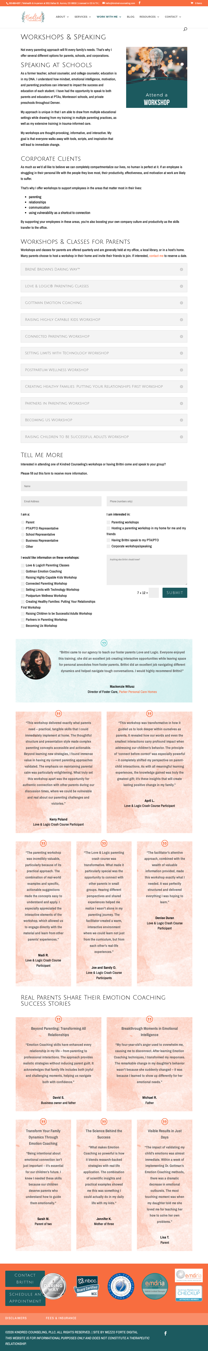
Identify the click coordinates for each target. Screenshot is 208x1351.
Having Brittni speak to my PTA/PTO (133, 540)
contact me (156, 255)
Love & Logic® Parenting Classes (45, 565)
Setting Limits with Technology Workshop (50, 589)
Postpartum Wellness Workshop (44, 595)
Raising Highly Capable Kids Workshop (49, 577)
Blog (130, 16)
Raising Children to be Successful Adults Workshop (56, 613)
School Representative (38, 534)
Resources (148, 16)
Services (81, 16)
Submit (175, 593)
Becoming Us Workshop (39, 625)
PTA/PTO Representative (39, 528)
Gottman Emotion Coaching (41, 571)
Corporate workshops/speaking (129, 546)
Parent (27, 522)
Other (27, 546)
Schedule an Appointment (25, 1298)
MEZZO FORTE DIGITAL (121, 1332)
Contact (171, 16)
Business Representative (39, 540)
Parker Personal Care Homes (138, 691)
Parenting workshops (123, 522)
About (60, 16)
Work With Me (107, 16)
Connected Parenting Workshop (44, 583)
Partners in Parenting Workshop (44, 619)
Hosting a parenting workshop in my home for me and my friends (146, 531)
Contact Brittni (25, 1278)
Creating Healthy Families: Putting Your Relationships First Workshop (58, 604)
